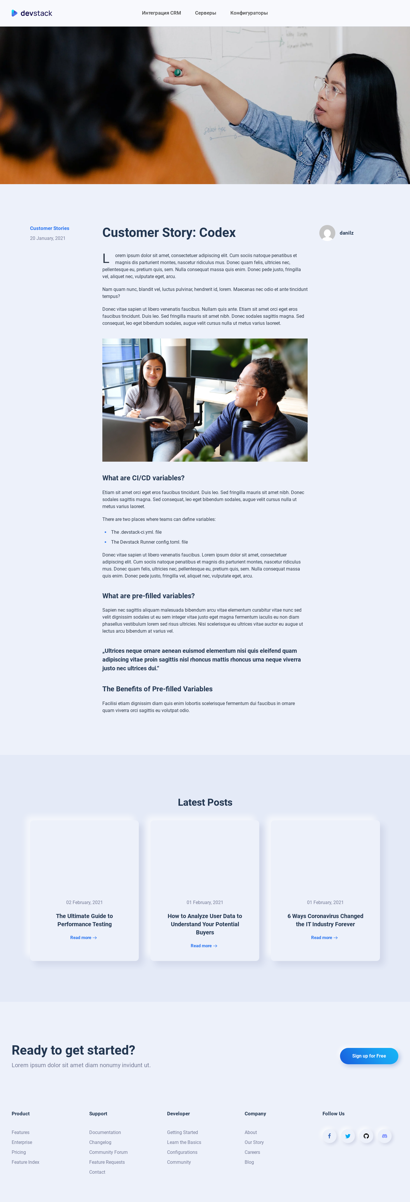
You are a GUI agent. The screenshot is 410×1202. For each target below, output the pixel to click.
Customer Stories (49, 228)
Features (20, 1132)
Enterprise (22, 1142)
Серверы (205, 13)
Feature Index (25, 1162)
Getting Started (182, 1132)
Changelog (100, 1142)
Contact (97, 1172)
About (251, 1132)
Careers (252, 1152)
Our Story (254, 1142)
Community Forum (108, 1152)
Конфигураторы (249, 13)
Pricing (19, 1152)
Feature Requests (107, 1162)
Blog (249, 1162)
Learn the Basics (184, 1142)
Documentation (105, 1132)
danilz (347, 233)
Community (179, 1162)
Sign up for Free (369, 1056)
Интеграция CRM (161, 13)
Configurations (182, 1152)
